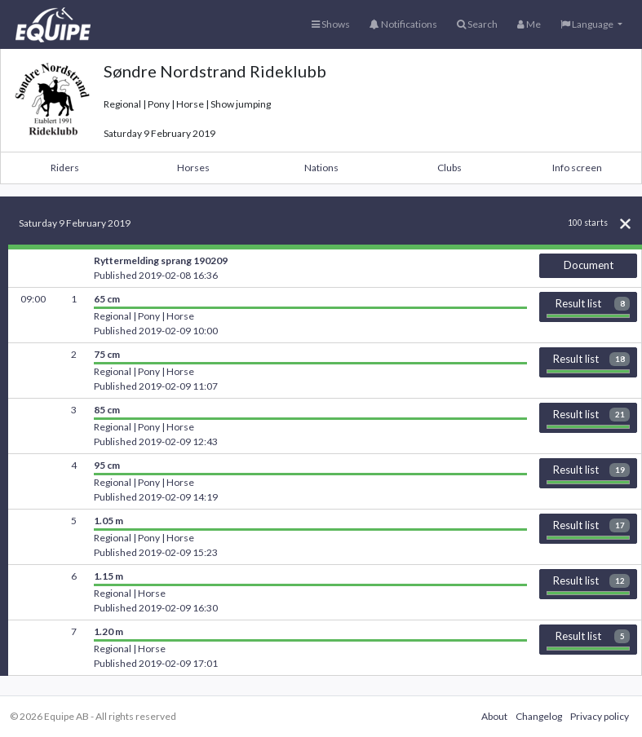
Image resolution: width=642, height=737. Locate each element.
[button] (591, 24)
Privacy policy (599, 716)
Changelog (539, 716)
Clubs (449, 167)
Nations (321, 167)
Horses (193, 167)
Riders (65, 167)
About (494, 716)
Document (588, 264)
